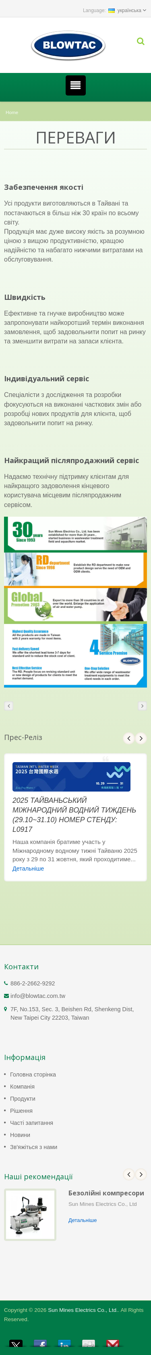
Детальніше (28, 868)
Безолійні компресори (106, 1193)
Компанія (22, 1086)
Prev (129, 738)
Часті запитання (31, 1123)
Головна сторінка (33, 1074)
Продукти (22, 1098)
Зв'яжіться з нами (33, 1147)
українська (124, 10)
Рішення (21, 1111)
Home (12, 112)
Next (141, 738)
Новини (20, 1135)
